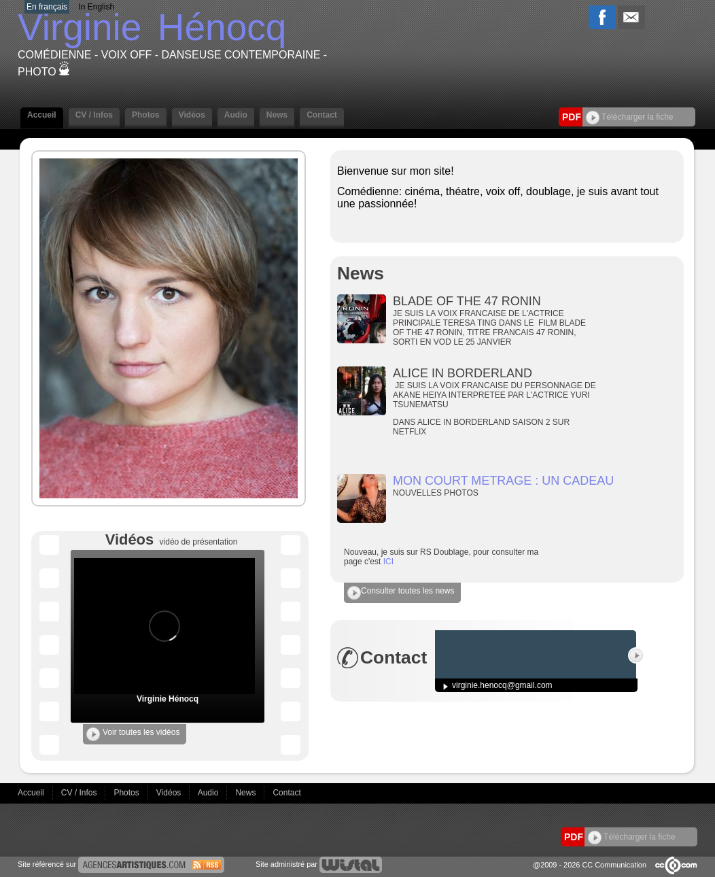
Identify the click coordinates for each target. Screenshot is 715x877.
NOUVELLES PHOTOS (437, 493)
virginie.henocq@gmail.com (502, 685)
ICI (388, 561)
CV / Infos (94, 115)
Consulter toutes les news (400, 593)
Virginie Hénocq (167, 699)
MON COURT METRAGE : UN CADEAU (503, 480)
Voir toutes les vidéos (132, 734)
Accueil (41, 115)
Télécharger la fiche (630, 117)
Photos (146, 115)
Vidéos (192, 115)
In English (96, 7)
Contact (322, 115)
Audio (235, 115)
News (276, 115)
